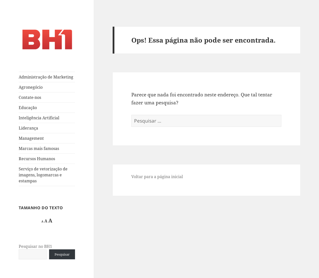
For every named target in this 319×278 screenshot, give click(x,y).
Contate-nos (30, 97)
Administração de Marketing (46, 77)
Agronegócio (31, 87)
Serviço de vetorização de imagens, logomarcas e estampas (43, 175)
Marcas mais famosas (39, 148)
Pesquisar (62, 254)
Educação (28, 107)
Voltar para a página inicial (157, 176)
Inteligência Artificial (39, 118)
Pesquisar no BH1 (35, 246)
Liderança (28, 128)
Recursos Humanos (37, 158)
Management (31, 138)
